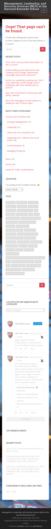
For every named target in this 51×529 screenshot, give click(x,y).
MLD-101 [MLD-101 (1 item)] (23, 246)
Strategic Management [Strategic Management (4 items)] (15, 273)
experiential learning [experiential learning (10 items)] (27, 222)
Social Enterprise (14, 145)
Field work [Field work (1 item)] (10, 226)
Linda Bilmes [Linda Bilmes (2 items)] (30, 238)
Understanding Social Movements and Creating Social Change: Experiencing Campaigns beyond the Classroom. (22, 72)
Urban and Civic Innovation (18, 132)
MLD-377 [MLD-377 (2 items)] (10, 250)
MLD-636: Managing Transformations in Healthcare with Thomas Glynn (23, 101)
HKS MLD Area (22, 333)
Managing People (14, 151)
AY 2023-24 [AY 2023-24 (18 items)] (11, 210)
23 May (19, 360)
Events (8, 164)
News (8, 159)
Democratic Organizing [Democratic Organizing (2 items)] (31, 218)
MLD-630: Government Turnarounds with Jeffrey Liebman (24, 94)
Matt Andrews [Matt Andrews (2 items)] (12, 246)
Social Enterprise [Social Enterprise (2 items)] (18, 265)
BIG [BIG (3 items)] (36, 210)
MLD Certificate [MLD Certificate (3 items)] (12, 254)
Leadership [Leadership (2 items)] (11, 234)
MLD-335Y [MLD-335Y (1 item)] (33, 246)
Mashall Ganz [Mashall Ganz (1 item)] (36, 242)
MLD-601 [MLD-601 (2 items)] (19, 250)
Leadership (12, 127)
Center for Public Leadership (18, 169)
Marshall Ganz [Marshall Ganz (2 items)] (23, 242)
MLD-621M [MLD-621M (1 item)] (29, 250)
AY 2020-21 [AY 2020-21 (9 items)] (11, 206)
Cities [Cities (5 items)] (37, 214)
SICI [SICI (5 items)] (8, 265)
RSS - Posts (11, 491)
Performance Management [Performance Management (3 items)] (23, 261)
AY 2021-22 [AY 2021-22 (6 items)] (22, 206)
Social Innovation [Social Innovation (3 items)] (33, 265)
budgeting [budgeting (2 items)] (10, 214)
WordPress (37, 526)
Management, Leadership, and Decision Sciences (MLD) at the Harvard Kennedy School (25, 4)
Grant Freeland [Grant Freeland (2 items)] (22, 226)
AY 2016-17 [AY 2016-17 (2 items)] (33, 202)
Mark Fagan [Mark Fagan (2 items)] (11, 242)
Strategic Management (17, 122)
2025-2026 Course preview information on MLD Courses (24, 63)
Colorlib (20, 526)
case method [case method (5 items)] (22, 214)
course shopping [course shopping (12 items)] (13, 218)
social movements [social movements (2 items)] (14, 269)
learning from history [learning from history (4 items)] (15, 238)
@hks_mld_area (36, 333)
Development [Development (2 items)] (12, 222)
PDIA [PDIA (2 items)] (8, 261)
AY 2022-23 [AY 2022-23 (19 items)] (33, 206)
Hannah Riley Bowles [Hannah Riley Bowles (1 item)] (14, 230)
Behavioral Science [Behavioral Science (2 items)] (25, 210)
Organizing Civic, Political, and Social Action (23, 139)
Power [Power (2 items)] (38, 261)
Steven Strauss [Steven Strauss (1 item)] (28, 269)
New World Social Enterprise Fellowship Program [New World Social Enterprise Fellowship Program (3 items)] (25, 258)
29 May (19, 337)
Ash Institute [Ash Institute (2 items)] (21, 202)
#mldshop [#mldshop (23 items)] (11, 202)
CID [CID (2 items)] (30, 214)
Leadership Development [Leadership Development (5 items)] (27, 234)
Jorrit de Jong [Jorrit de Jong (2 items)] (30, 230)
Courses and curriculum (16, 116)
